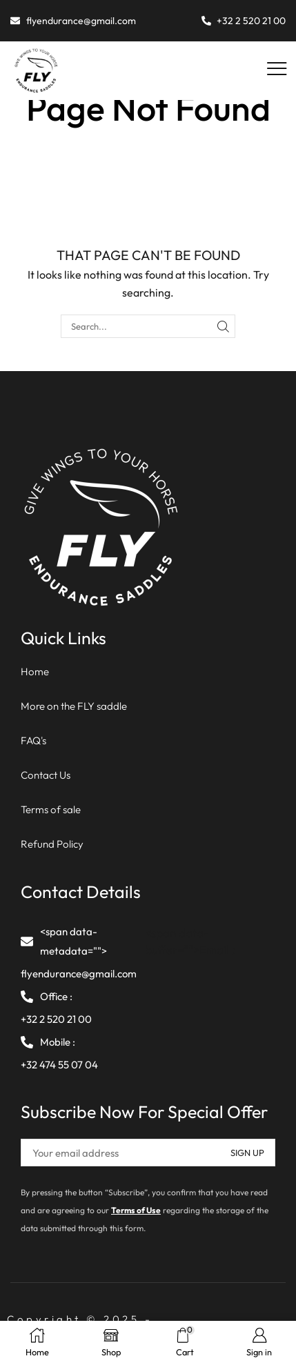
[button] (277, 69)
